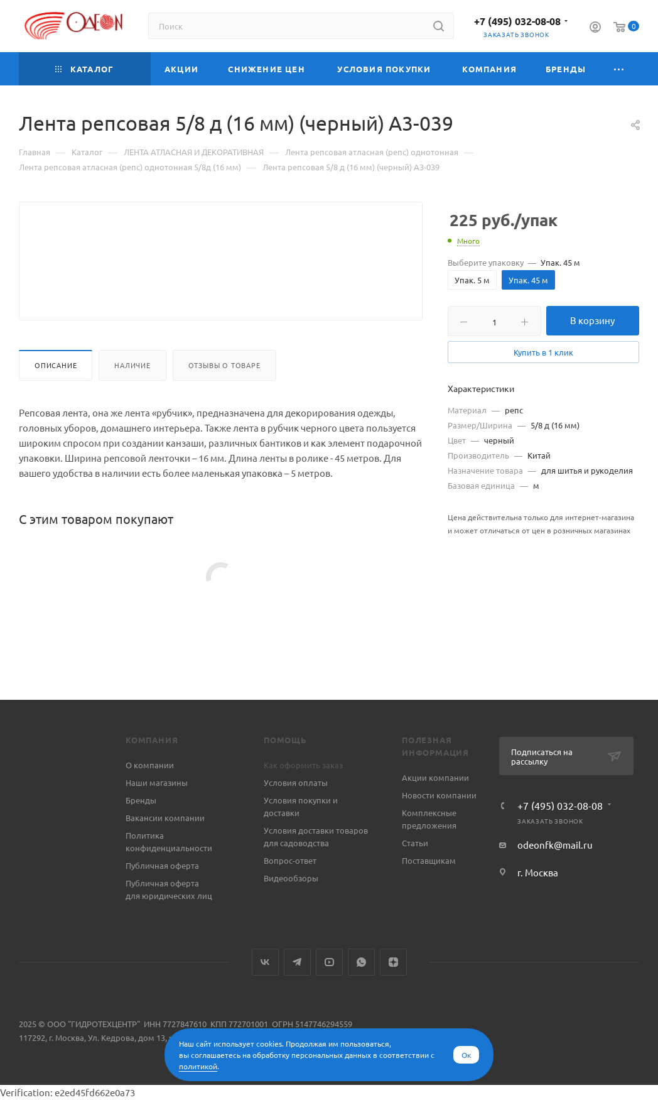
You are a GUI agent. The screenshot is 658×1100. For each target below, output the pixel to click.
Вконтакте (265, 962)
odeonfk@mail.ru (555, 845)
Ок (466, 1055)
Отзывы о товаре (224, 395)
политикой (198, 1066)
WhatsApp (361, 962)
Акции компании (435, 777)
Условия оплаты (296, 782)
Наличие (132, 395)
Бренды (141, 800)
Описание (56, 395)
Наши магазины (157, 782)
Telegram (297, 962)
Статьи (415, 842)
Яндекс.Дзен (393, 962)
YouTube (329, 962)
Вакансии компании (165, 817)
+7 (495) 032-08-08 (517, 21)
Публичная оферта (162, 865)
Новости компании (439, 795)
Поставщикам (429, 860)
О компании (150, 765)
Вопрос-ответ (290, 860)
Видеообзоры (291, 878)
